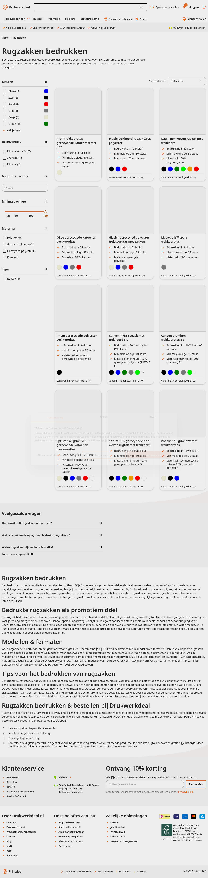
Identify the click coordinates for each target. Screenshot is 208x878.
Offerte (141, 19)
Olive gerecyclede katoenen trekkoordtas (76, 239)
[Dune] (111, 267)
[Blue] (118, 169)
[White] (91, 478)
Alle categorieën (17, 19)
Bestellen (11, 782)
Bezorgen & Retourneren (20, 791)
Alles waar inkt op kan (70, 841)
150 (45, 215)
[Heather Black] (170, 478)
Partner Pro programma (123, 841)
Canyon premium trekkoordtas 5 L (173, 338)
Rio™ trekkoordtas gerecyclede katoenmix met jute (76, 143)
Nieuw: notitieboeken (118, 19)
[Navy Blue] (65, 267)
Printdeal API (117, 831)
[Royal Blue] (170, 169)
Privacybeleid (185, 791)
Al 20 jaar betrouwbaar (70, 27)
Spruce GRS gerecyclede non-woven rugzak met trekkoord (129, 443)
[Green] (124, 372)
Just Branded (117, 827)
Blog (9, 841)
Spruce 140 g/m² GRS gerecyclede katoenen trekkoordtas (72, 445)
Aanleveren (12, 777)
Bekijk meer (11, 130)
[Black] (111, 169)
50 (16, 215)
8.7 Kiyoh (187, 27)
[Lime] (137, 372)
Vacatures (11, 855)
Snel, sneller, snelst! (41, 27)
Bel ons (65, 777)
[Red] (124, 169)
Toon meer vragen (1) (18, 554)
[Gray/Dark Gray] (163, 267)
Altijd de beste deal (14, 27)
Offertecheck (117, 836)
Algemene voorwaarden (75, 871)
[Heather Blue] (176, 478)
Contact (10, 836)
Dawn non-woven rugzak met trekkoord (182, 141)
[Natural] (59, 172)
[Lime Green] (183, 169)
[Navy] (72, 478)
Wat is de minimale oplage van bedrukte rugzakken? (36, 535)
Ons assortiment (15, 827)
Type (5, 269)
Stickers (70, 19)
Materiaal (9, 228)
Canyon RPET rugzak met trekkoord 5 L (126, 338)
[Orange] (189, 169)
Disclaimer (123, 871)
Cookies (139, 871)
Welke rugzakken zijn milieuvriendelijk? (27, 547)
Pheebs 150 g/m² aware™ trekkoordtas (179, 443)
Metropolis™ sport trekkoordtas (174, 239)
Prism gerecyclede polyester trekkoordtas (77, 338)
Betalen (10, 786)
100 (31, 215)
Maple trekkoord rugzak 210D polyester (130, 141)
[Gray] (72, 267)
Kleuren (7, 82)
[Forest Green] (176, 169)
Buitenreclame (89, 19)
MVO (9, 846)
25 (8, 215)
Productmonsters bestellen (21, 831)
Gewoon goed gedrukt (101, 27)
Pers (8, 850)
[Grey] (131, 372)
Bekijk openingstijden (71, 792)
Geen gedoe (65, 846)
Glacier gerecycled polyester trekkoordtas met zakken (129, 239)
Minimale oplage (14, 201)
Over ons (11, 822)
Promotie (54, 19)
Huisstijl (38, 19)
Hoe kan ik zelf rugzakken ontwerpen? (27, 523)
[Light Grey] (124, 267)
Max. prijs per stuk (15, 176)
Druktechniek (11, 142)
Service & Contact (16, 796)
